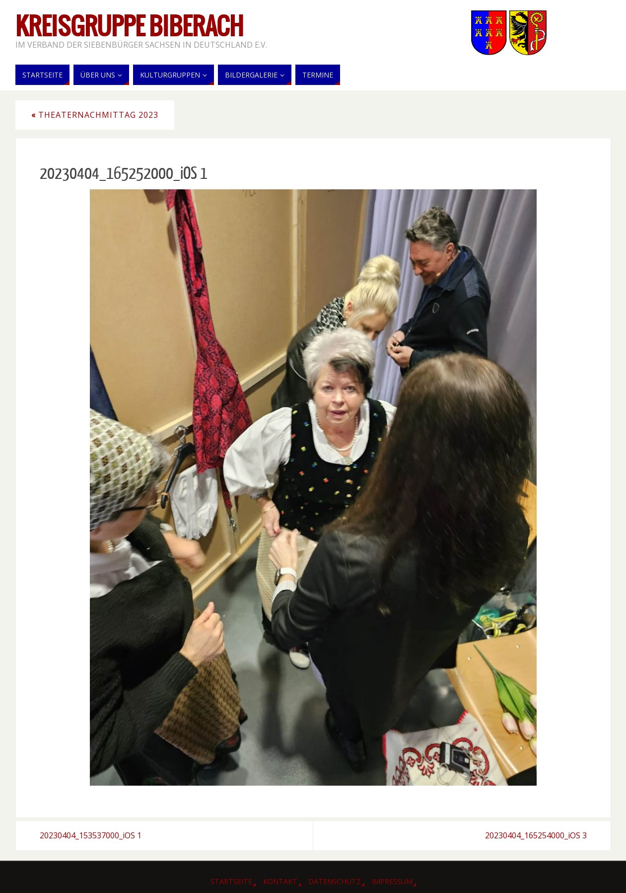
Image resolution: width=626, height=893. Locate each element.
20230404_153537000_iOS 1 (90, 835)
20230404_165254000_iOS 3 (536, 835)
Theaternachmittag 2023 (94, 114)
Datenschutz (334, 881)
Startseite (231, 881)
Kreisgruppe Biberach (129, 28)
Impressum (392, 881)
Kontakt (280, 881)
